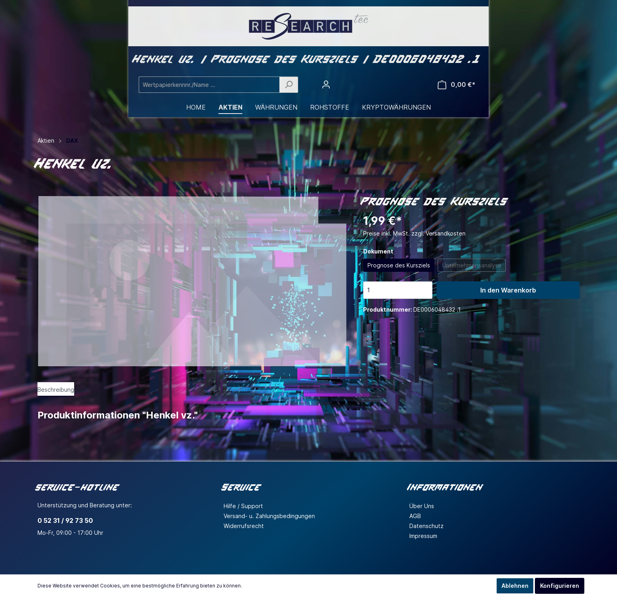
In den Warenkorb (508, 290)
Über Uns (421, 506)
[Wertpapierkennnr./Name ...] (209, 85)
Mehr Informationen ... (268, 586)
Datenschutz (426, 525)
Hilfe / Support (243, 506)
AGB (415, 516)
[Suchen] (288, 85)
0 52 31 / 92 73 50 (65, 520)
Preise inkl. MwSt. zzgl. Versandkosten (414, 233)
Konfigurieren (559, 585)
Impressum (423, 535)
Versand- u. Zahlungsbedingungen (269, 516)
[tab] (55, 389)
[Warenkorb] (456, 85)
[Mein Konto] (326, 84)
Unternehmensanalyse (471, 265)
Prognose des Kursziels (398, 265)
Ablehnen (515, 585)
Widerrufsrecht (244, 525)
